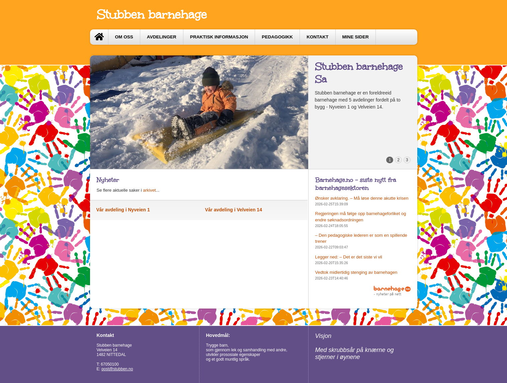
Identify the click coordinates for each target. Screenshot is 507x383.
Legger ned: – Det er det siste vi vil (348, 256)
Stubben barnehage (152, 15)
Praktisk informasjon (219, 36)
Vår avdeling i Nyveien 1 (123, 209)
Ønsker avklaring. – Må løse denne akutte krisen (362, 198)
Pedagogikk (277, 36)
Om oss (124, 36)
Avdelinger (161, 36)
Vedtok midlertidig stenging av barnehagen (356, 272)
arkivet (149, 190)
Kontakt (317, 36)
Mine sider (355, 36)
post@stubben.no (117, 369)
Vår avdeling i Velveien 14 (233, 209)
